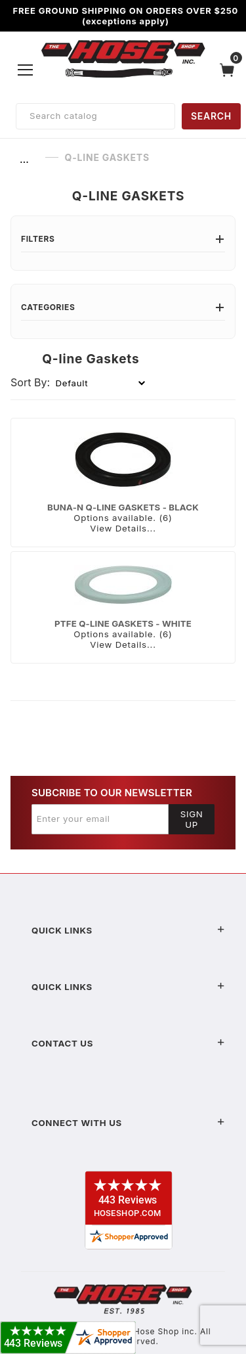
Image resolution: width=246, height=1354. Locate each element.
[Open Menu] (25, 69)
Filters (123, 239)
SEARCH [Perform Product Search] (211, 116)
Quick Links (128, 930)
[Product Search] (95, 116)
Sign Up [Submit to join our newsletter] (191, 819)
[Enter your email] (100, 819)
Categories (123, 307)
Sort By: (30, 382)
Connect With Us (128, 1122)
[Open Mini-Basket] (230, 70)
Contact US (128, 1043)
